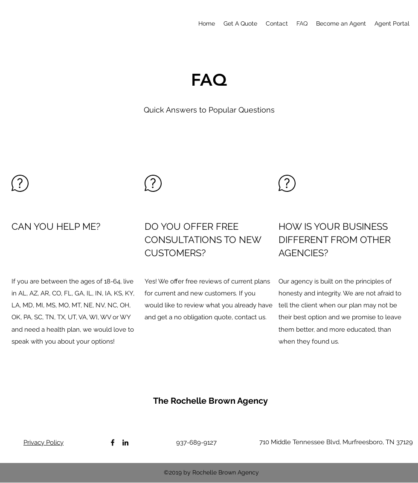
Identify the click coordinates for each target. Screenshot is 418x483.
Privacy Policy (43, 442)
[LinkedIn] (125, 442)
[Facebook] (112, 442)
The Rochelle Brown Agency (210, 401)
